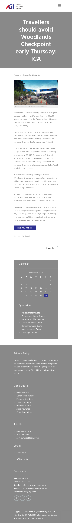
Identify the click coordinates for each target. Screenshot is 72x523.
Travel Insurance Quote (32, 322)
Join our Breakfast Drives (27, 438)
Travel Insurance (23, 402)
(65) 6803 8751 (24, 478)
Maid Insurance (23, 409)
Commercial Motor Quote (33, 316)
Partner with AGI (23, 431)
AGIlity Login (22, 459)
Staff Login (21, 452)
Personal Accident (24, 399)
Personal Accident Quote (33, 319)
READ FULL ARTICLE (24, 228)
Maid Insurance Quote (31, 329)
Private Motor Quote (31, 313)
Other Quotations (29, 332)
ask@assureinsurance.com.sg (33, 485)
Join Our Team (22, 434)
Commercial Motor (24, 396)
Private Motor (22, 392)
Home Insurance (23, 405)
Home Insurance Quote (32, 326)
